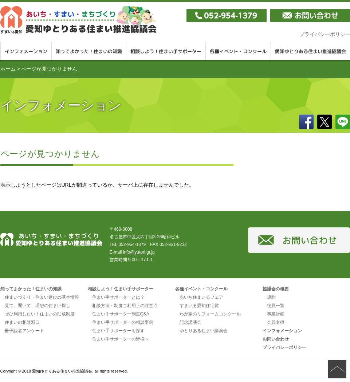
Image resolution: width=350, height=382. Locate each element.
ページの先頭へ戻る (337, 369)
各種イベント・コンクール (238, 51)
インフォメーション (26, 51)
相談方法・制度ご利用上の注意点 (125, 305)
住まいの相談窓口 (22, 322)
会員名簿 (275, 322)
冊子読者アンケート (24, 330)
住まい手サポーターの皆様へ (120, 339)
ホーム (8, 69)
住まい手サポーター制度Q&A (120, 314)
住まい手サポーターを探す (118, 330)
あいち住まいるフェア (201, 297)
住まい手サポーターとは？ (118, 297)
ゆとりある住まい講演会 (204, 330)
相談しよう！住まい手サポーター (166, 51)
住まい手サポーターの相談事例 (122, 322)
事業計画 (275, 314)
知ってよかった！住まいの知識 (89, 51)
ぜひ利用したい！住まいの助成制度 (40, 314)
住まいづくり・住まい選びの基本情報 (42, 297)
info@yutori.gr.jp (139, 252)
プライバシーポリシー (284, 347)
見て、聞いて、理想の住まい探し (37, 305)
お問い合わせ (276, 339)
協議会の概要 (276, 288)
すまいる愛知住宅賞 (199, 305)
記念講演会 (190, 322)
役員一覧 (275, 305)
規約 (271, 297)
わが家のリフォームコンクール (210, 314)
